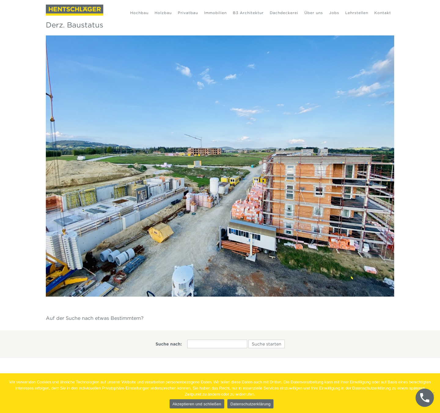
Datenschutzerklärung (250, 404)
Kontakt (382, 12)
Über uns (313, 12)
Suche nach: (169, 344)
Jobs (334, 12)
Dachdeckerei (284, 12)
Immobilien (215, 12)
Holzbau (163, 12)
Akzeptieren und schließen (197, 404)
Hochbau (139, 12)
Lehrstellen (356, 12)
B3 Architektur (248, 12)
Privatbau (188, 12)
